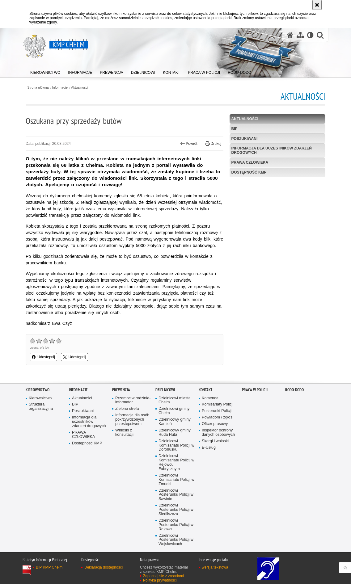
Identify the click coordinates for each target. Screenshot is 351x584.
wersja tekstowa (215, 567)
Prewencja (121, 390)
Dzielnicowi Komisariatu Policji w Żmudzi (176, 479)
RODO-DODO (294, 390)
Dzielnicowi (165, 390)
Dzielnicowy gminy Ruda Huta (175, 432)
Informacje (60, 87)
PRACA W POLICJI (255, 390)
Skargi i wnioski (215, 441)
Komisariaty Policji (217, 404)
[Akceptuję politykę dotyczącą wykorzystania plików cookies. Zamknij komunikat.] (317, 5)
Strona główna (38, 87)
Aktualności (79, 87)
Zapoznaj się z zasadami (163, 576)
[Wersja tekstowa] (310, 35)
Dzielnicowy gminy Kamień (175, 422)
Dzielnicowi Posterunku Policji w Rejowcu (176, 525)
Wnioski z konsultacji (124, 432)
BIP (234, 129)
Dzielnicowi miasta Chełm (175, 400)
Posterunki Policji (216, 411)
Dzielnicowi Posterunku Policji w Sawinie (176, 495)
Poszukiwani (244, 139)
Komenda (210, 398)
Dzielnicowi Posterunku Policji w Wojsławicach (176, 540)
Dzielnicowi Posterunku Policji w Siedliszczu (176, 509)
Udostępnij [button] (43, 357)
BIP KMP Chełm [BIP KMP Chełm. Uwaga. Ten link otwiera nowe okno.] (49, 567)
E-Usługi (209, 448)
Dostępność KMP (249, 172)
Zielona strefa (127, 409)
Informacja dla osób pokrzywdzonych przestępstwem (132, 419)
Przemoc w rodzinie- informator (132, 400)
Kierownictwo (37, 390)
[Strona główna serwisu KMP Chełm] (290, 35)
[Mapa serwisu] (300, 35)
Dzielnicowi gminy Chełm (174, 411)
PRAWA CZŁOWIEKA (250, 162)
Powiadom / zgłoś (217, 417)
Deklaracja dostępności (103, 567)
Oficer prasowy (215, 424)
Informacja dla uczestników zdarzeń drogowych (271, 150)
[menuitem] (45, 71)
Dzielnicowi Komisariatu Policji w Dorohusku (176, 445)
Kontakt (205, 390)
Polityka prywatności (160, 580)
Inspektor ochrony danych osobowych (218, 432)
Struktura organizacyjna (41, 406)
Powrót (188, 143)
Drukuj (213, 143)
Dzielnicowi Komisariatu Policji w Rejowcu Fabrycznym (176, 462)
